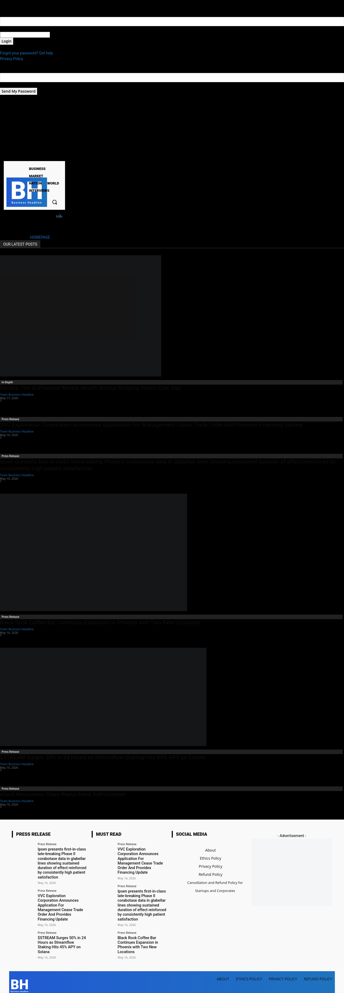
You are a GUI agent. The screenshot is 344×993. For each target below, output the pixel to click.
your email (8, 85)
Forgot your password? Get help (26, 53)
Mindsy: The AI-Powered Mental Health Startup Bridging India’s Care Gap (90, 388)
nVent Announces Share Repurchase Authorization (63, 794)
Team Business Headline (17, 394)
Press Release (10, 419)
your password (62, 35)
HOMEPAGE (40, 237)
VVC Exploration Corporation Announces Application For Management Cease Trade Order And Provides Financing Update (151, 424)
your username (12, 29)
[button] (54, 202)
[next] (60, 216)
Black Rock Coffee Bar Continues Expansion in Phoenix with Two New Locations (100, 622)
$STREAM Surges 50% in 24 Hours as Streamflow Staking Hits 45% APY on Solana (103, 757)
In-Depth (7, 382)
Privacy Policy (11, 59)
